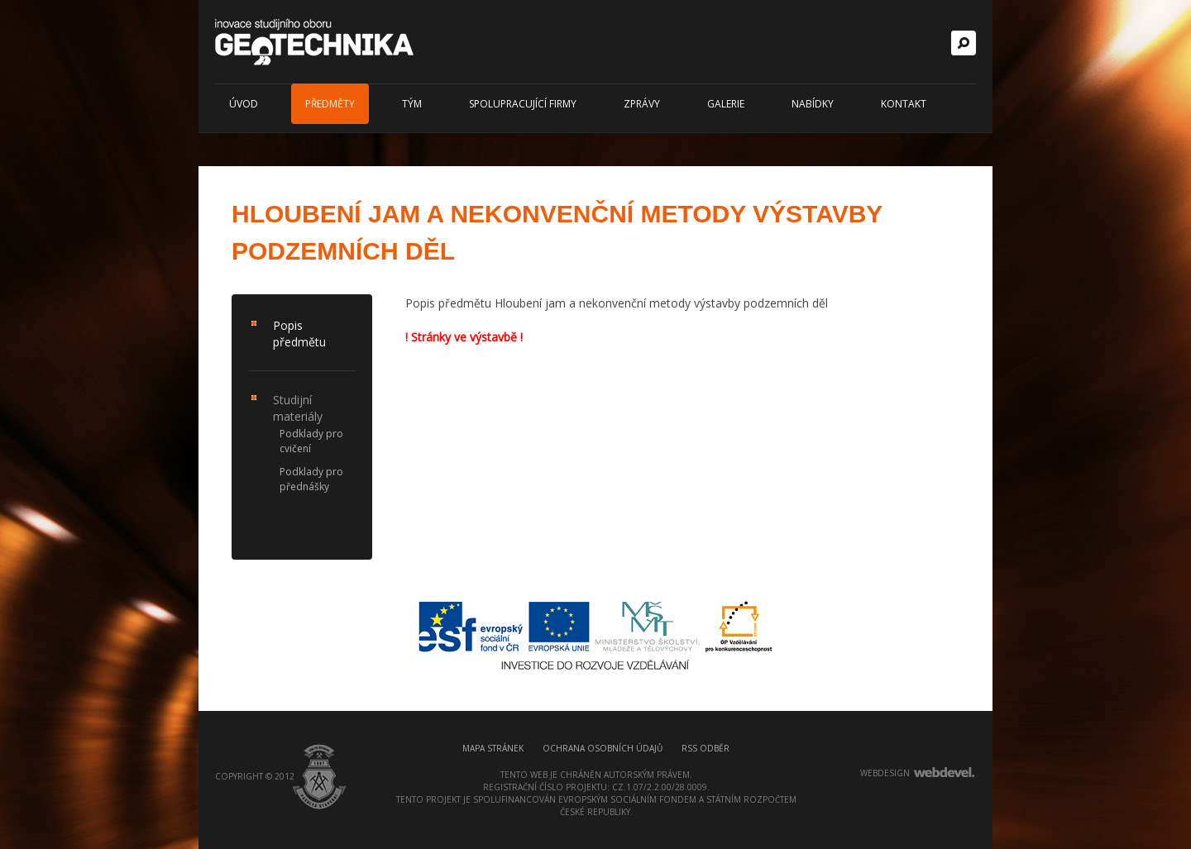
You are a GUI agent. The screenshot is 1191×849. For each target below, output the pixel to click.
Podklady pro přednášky (311, 479)
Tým (412, 104)
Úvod (243, 104)
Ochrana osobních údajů (602, 748)
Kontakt (903, 104)
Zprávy (642, 104)
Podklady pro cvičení (311, 441)
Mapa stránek (493, 748)
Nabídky (813, 104)
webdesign (885, 773)
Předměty (330, 104)
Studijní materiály (298, 408)
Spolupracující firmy (522, 104)
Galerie (725, 104)
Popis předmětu (299, 333)
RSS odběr (705, 748)
